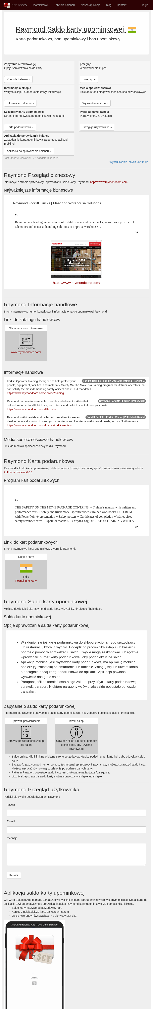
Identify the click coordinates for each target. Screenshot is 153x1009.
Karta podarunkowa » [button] (20, 127)
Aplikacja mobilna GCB (18, 472)
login (145, 5)
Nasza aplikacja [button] (90, 5)
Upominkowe (40, 5)
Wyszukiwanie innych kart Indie (129, 162)
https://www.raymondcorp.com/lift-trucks (31, 409)
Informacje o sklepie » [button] (20, 103)
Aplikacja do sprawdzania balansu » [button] (29, 151)
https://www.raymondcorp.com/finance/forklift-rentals (39, 425)
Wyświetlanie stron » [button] (95, 103)
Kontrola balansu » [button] (18, 79)
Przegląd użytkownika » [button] (97, 127)
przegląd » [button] (88, 79)
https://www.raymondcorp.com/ (109, 182)
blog (108, 5)
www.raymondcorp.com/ (26, 352)
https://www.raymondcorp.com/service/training (35, 393)
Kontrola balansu (64, 5)
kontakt (122, 5)
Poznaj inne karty (26, 580)
